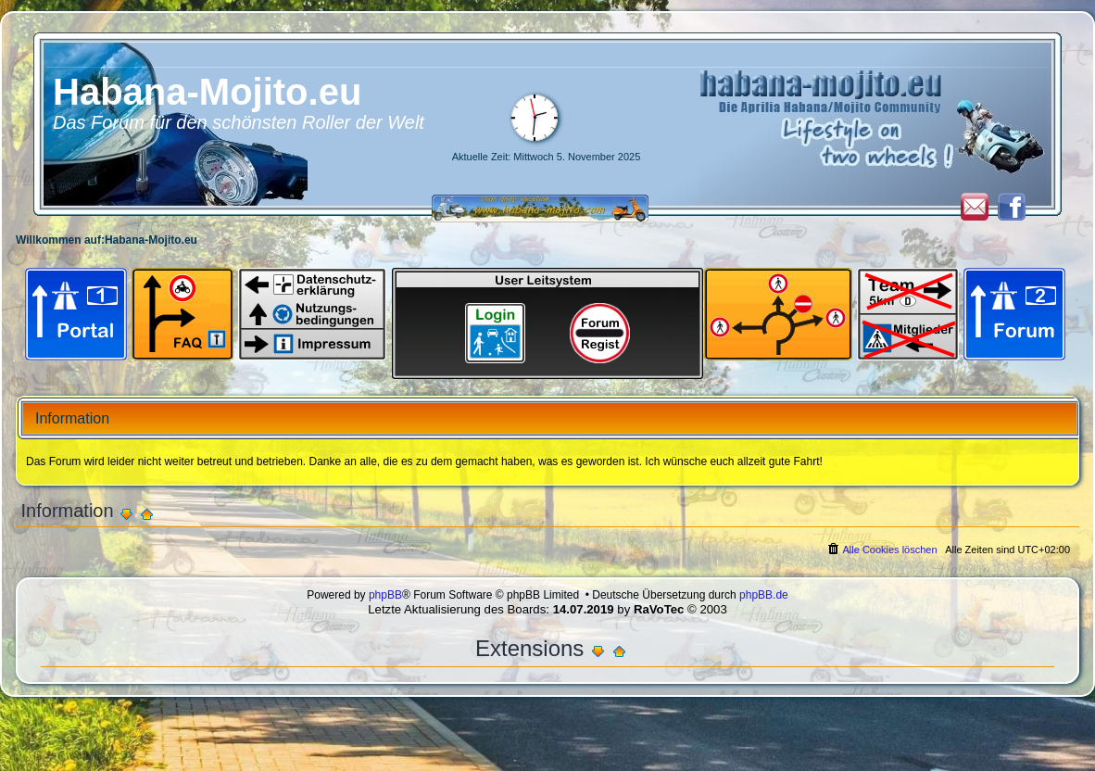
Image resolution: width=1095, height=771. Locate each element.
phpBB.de (763, 594)
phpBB (385, 594)
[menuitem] (881, 549)
